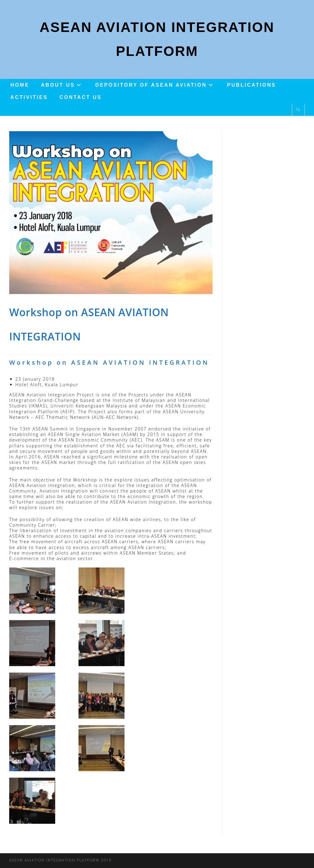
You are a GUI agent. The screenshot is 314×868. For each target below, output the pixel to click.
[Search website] (298, 111)
